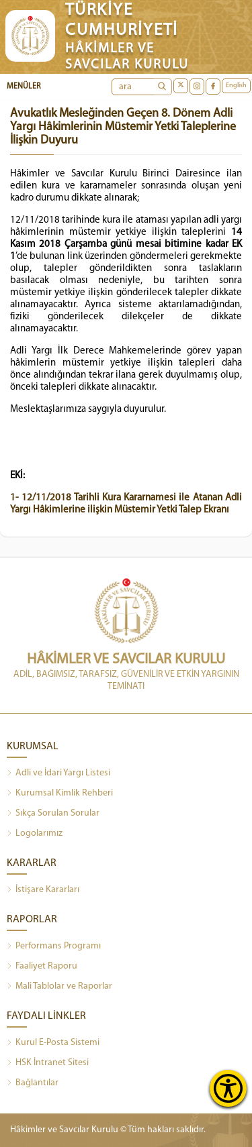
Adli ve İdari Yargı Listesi (58, 773)
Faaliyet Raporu (42, 967)
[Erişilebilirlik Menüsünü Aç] (228, 1088)
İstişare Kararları (43, 890)
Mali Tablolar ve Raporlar (59, 987)
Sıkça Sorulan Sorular (53, 814)
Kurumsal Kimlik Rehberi (60, 793)
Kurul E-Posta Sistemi (53, 1043)
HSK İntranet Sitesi (48, 1063)
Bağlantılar (32, 1083)
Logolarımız (34, 834)
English (236, 85)
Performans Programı (54, 946)
